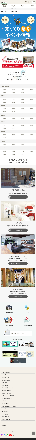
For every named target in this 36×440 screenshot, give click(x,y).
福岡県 (4, 151)
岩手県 (22, 89)
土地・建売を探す (31, 6)
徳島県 (4, 144)
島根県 (13, 135)
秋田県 (4, 92)
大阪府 (4, 125)
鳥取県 (4, 135)
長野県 (13, 108)
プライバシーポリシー (15, 431)
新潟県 (22, 108)
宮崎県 (13, 154)
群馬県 (22, 102)
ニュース (4, 409)
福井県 (13, 112)
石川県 (4, 112)
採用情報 (3, 431)
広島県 (31, 135)
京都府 (13, 125)
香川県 (13, 144)
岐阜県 (22, 118)
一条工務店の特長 (6, 372)
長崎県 (31, 151)
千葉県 (31, 99)
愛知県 (13, 118)
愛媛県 (22, 144)
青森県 (13, 89)
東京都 (4, 99)
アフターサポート (6, 403)
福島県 (22, 92)
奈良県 (22, 125)
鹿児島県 (22, 154)
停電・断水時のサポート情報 (9, 406)
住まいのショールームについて (18, 263)
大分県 (22, 151)
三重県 (31, 118)
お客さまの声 (5, 385)
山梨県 (4, 108)
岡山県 (22, 135)
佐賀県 (13, 151)
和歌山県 (13, 128)
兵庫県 (4, 128)
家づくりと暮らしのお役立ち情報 (10, 388)
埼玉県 (22, 99)
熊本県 (4, 154)
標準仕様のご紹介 (6, 380)
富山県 (31, 108)
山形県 (13, 92)
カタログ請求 (22, 6)
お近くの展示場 (4, 5)
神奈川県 (13, 99)
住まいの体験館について (18, 296)
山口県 (4, 138)
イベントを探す (13, 6)
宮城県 (31, 89)
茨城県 (13, 102)
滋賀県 (31, 125)
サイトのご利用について (30, 431)
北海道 (4, 89)
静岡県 (4, 118)
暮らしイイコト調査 (6, 393)
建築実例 (4, 375)
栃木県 (4, 102)
